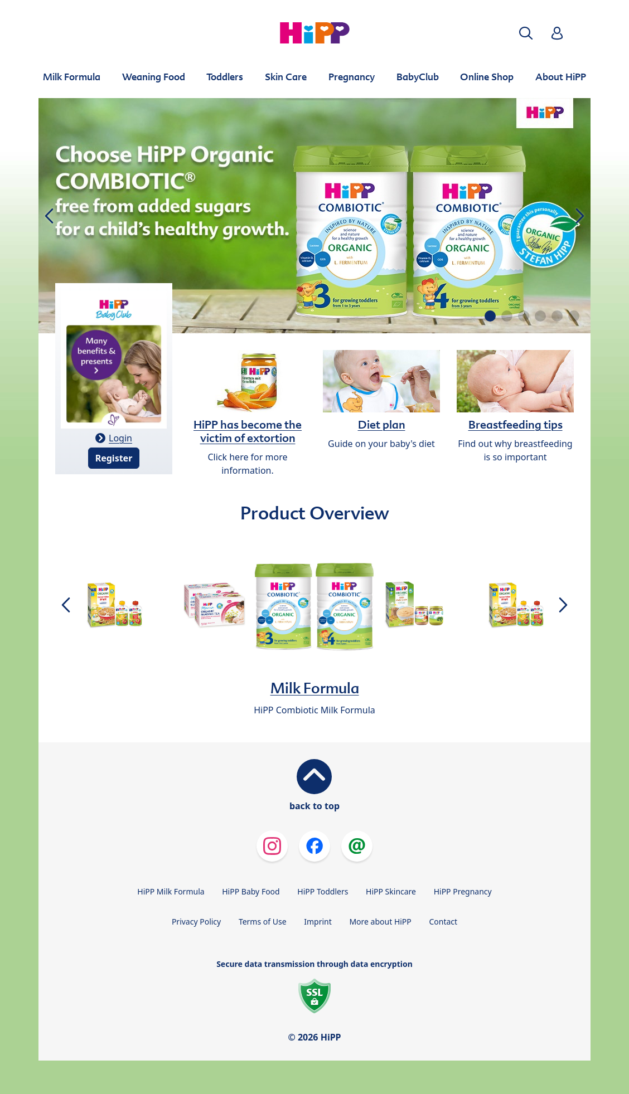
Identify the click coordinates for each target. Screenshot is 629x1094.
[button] (526, 33)
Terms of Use (263, 921)
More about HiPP (380, 921)
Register (114, 458)
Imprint (318, 921)
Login (120, 438)
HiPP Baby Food (250, 891)
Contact (443, 921)
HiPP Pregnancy (463, 891)
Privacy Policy (196, 921)
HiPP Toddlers (322, 891)
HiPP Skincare (391, 891)
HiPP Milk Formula (170, 891)
